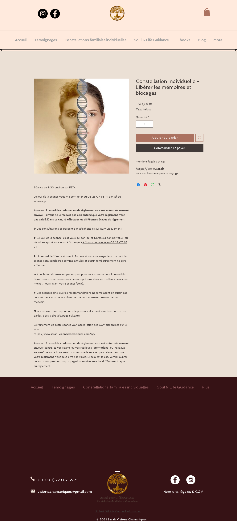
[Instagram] (43, 13)
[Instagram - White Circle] (190, 479)
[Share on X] (160, 185)
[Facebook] (55, 13)
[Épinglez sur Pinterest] (145, 185)
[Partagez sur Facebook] (138, 185)
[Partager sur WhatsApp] (152, 185)
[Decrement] (138, 124)
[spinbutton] (144, 124)
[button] (206, 12)
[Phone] (33, 478)
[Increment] (150, 124)
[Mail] (32, 491)
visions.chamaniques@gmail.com (65, 492)
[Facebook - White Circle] (175, 479)
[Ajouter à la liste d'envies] (199, 138)
